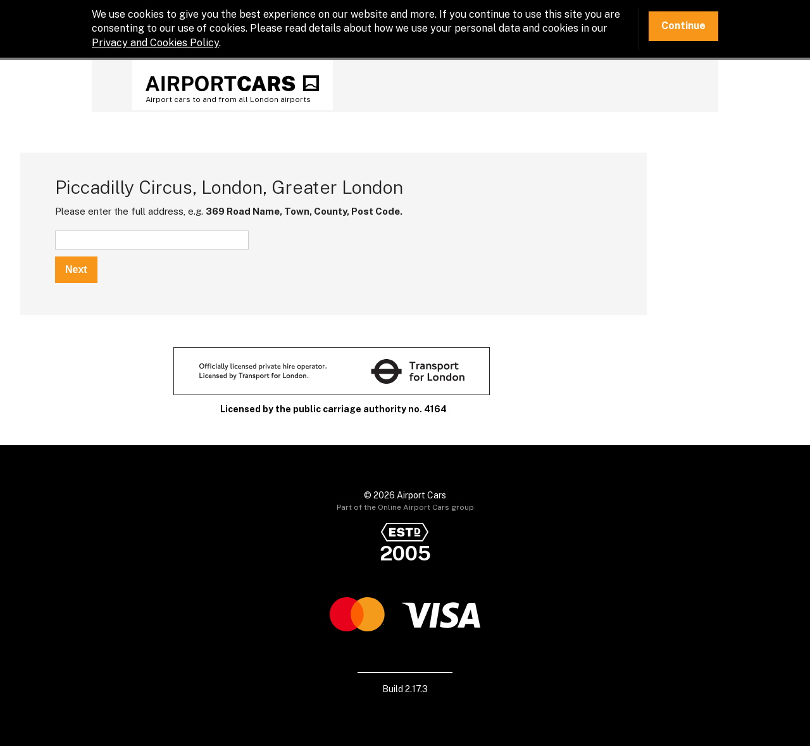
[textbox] (152, 240)
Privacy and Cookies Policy (155, 43)
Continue (683, 26)
